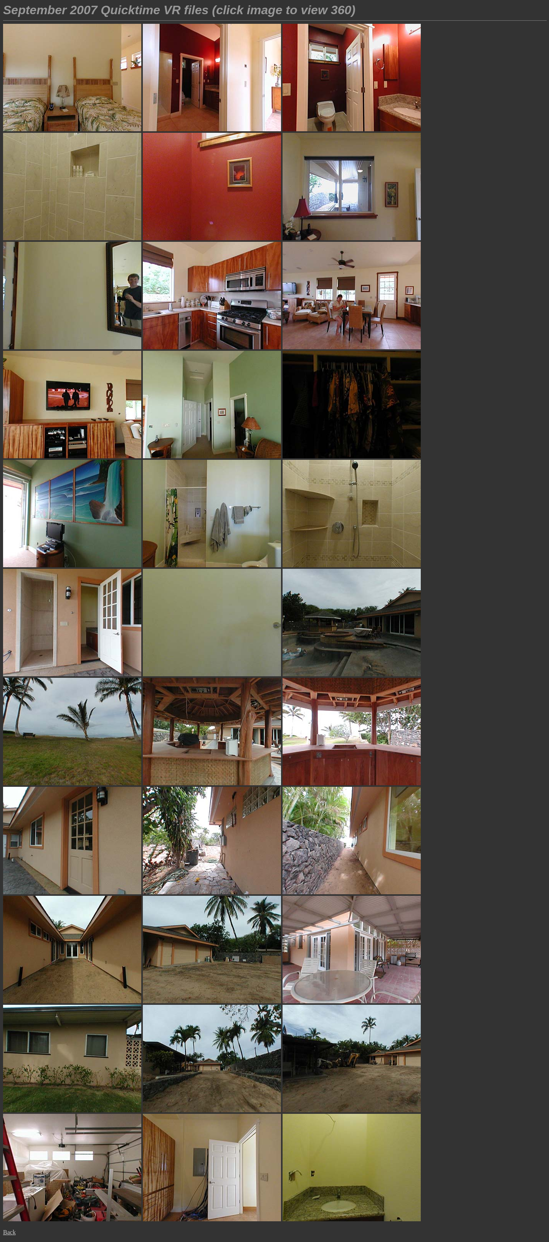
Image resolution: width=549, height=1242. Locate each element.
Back (9, 1232)
